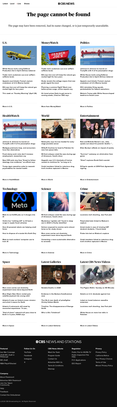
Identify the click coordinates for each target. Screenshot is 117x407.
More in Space (8, 326)
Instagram (28, 359)
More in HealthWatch (11, 180)
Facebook (28, 355)
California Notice (102, 355)
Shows (27, 4)
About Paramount (7, 377)
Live (19, 4)
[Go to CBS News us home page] (66, 4)
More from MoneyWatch (51, 106)
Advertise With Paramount (10, 380)
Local (12, 4)
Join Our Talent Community (6, 384)
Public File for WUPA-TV (81, 352)
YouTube (27, 352)
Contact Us (52, 359)
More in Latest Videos (89, 326)
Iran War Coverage (7, 352)
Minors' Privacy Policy (104, 365)
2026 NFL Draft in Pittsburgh (7, 356)
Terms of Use (101, 362)
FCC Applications (79, 360)
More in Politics (86, 106)
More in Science (47, 253)
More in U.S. (8, 106)
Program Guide (54, 355)
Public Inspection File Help (80, 356)
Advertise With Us (55, 362)
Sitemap (51, 369)
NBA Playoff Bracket (8, 363)
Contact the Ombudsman (10, 395)
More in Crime (86, 253)
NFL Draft (4, 360)
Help (2, 388)
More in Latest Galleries (50, 326)
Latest (5, 4)
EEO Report (76, 363)
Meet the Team (54, 352)
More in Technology (11, 253)
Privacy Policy (101, 352)
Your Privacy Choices (104, 359)
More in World (47, 180)
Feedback (4, 392)
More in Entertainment (89, 180)
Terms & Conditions (55, 365)
